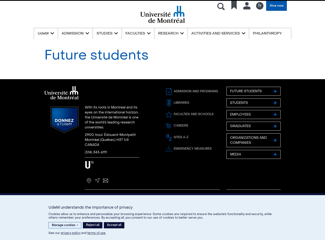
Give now (277, 6)
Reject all (92, 225)
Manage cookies (65, 225)
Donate (65, 120)
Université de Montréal (162, 22)
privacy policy (70, 233)
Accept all (114, 225)
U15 (89, 165)
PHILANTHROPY (267, 33)
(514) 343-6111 (96, 152)
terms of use (96, 233)
